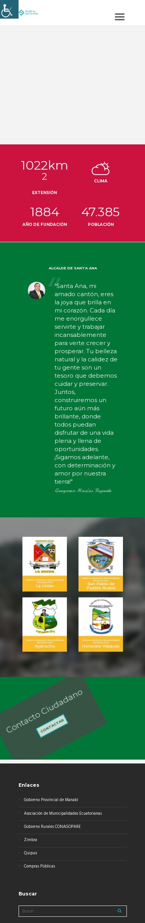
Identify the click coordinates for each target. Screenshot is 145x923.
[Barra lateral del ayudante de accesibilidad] (9, 9)
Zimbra (30, 840)
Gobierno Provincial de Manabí (51, 800)
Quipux (30, 853)
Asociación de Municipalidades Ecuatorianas (63, 813)
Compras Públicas (39, 866)
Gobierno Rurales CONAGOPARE (52, 827)
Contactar (34, 724)
